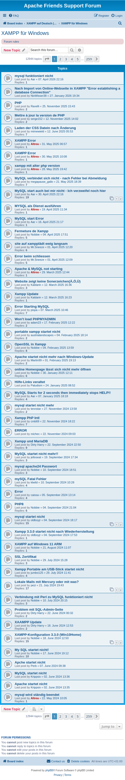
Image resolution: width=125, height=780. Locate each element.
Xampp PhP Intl (27, 418)
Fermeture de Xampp (31, 231)
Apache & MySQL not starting (38, 269)
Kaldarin (36, 284)
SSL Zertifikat (26, 557)
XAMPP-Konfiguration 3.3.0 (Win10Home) (48, 635)
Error (19, 491)
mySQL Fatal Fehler (31, 479)
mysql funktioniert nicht (34, 76)
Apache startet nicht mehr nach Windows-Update (54, 357)
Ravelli (35, 106)
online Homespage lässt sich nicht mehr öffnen (53, 369)
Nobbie (35, 234)
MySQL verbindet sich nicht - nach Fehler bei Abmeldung (61, 178)
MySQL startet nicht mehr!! (36, 454)
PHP (18, 103)
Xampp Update (26, 294)
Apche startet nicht (30, 662)
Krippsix (36, 676)
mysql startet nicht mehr (34, 405)
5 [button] (77, 59)
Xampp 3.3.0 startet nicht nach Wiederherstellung (54, 531)
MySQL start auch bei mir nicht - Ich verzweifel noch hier (60, 191)
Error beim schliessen (32, 256)
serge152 (36, 118)
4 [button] (72, 59)
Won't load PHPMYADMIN (35, 319)
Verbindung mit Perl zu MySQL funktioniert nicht (54, 597)
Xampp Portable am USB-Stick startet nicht (49, 569)
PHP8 (19, 504)
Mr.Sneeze (37, 247)
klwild (34, 482)
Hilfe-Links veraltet (30, 382)
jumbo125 (37, 572)
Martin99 (36, 360)
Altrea (35, 143)
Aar (33, 79)
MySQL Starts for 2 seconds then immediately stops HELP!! (63, 393)
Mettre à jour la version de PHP (40, 115)
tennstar (36, 408)
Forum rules (11, 41)
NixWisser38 (39, 95)
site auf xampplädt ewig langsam (41, 244)
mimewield (37, 131)
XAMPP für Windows (25, 33)
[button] (47, 59)
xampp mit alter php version (37, 166)
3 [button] (66, 59)
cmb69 (35, 421)
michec (35, 433)
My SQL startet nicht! (32, 650)
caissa (35, 494)
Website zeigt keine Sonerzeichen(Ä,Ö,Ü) (48, 281)
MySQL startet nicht (31, 673)
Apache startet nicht (31, 684)
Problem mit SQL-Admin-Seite (39, 609)
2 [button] (60, 59)
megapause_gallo (42, 181)
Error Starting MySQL (32, 306)
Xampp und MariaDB (31, 441)
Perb (34, 665)
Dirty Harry (37, 444)
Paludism (36, 385)
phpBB (49, 770)
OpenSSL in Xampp (30, 344)
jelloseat (36, 457)
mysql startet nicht (30, 517)
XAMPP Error (25, 140)
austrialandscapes (42, 335)
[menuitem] (13, 16)
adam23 (36, 322)
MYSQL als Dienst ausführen (38, 206)
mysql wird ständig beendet (37, 695)
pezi (33, 585)
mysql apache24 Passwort (36, 466)
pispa (34, 309)
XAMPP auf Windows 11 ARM (38, 544)
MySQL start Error (29, 218)
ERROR (21, 430)
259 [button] (89, 59)
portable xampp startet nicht (37, 332)
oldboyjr (36, 520)
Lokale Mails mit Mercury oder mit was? (47, 582)
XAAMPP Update (28, 622)
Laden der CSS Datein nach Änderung (45, 128)
